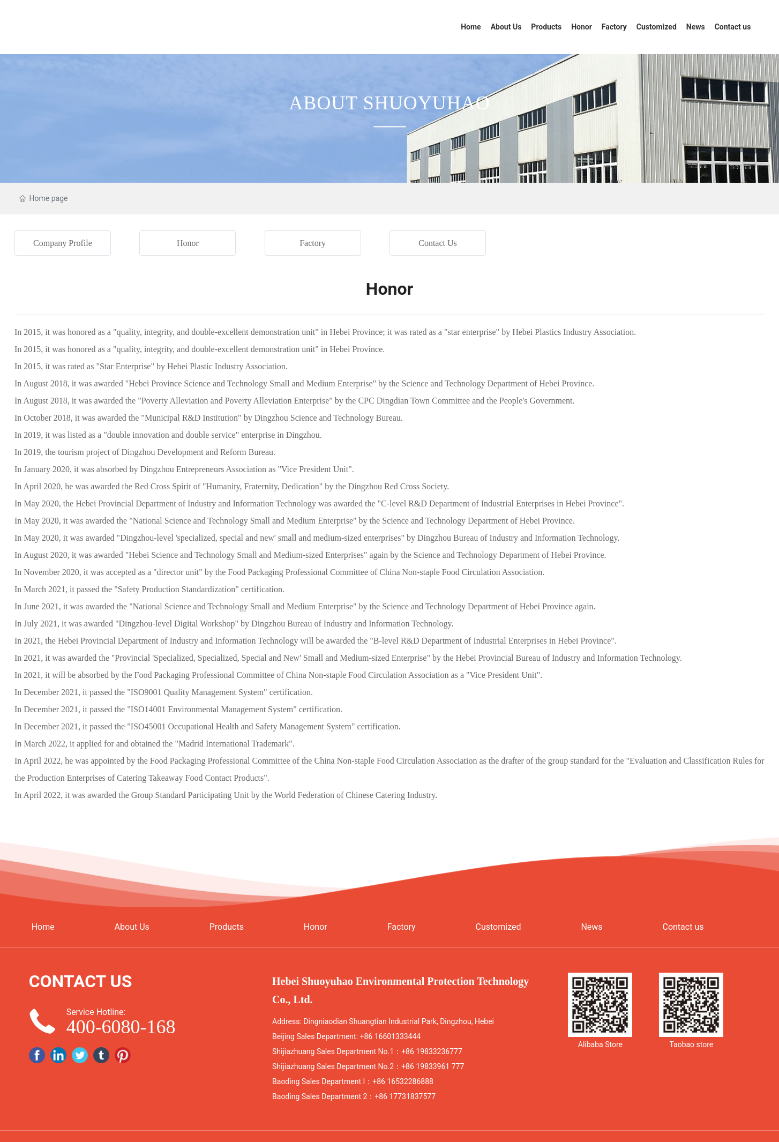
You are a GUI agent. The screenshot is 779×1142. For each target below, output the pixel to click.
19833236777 (439, 1051)
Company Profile (62, 243)
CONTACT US (80, 981)
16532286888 (410, 1081)
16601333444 (397, 1036)
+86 (367, 1036)
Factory (312, 243)
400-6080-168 (121, 1026)
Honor (188, 243)
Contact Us (437, 243)
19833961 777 (440, 1066)
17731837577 (412, 1096)
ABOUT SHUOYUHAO (389, 103)
